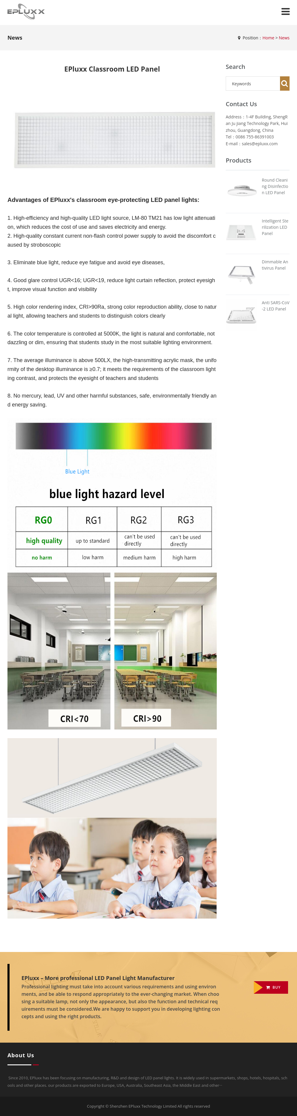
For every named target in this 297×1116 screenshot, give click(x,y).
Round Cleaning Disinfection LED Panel (275, 186)
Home (268, 38)
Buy (273, 987)
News (284, 38)
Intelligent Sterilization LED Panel (275, 227)
